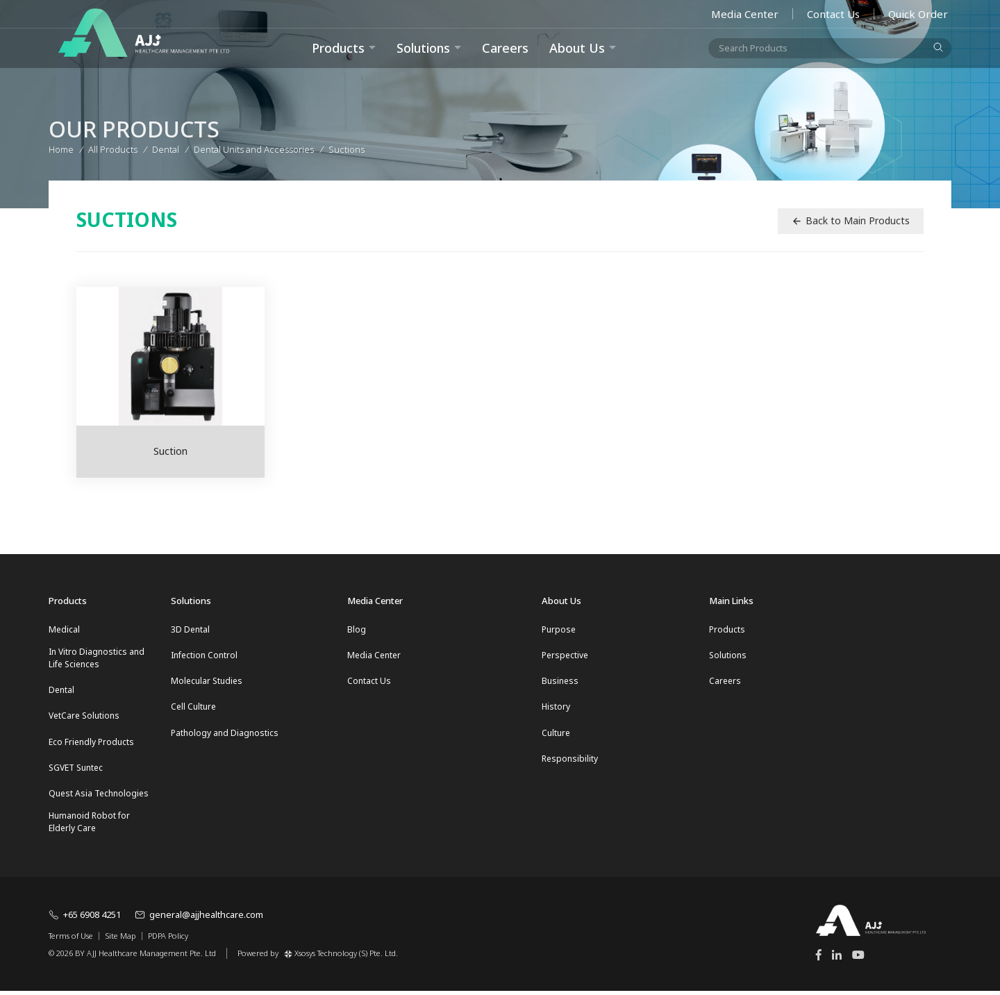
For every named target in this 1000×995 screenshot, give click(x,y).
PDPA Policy (168, 941)
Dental (61, 691)
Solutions (423, 48)
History (556, 708)
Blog (356, 629)
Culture (556, 735)
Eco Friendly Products (91, 744)
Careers (505, 48)
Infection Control (204, 656)
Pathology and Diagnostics (224, 735)
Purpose (559, 629)
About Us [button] (577, 48)
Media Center (744, 13)
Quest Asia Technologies (99, 797)
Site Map (120, 941)
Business (560, 682)
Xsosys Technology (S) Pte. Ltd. (341, 957)
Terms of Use (71, 941)
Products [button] (338, 48)
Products (727, 629)
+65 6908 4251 (85, 919)
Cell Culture (193, 708)
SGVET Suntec (76, 770)
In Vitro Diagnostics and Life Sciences (96, 658)
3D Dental (190, 629)
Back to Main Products (851, 220)
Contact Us (833, 13)
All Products (113, 148)
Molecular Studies (206, 682)
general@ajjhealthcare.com (199, 919)
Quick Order (918, 13)
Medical (64, 629)
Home (61, 148)
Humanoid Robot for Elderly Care (89, 826)
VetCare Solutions (84, 718)
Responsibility (570, 761)
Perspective (565, 656)
